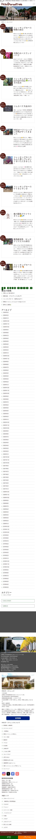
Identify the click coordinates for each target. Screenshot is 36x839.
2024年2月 (6, 381)
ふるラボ (5, 827)
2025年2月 (6, 350)
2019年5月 (6, 546)
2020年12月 (6, 491)
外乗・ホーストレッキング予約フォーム (12, 765)
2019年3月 (6, 552)
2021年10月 (6, 463)
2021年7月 (6, 471)
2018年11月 (6, 564)
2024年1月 (6, 384)
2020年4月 (6, 515)
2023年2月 (6, 416)
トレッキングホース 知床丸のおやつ (12, 299)
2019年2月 (6, 555)
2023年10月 (6, 393)
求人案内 (5, 745)
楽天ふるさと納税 (7, 824)
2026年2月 (6, 315)
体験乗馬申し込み (9, 837)
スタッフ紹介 (6, 737)
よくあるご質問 (6, 751)
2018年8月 (6, 572)
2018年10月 (6, 567)
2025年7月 (6, 335)
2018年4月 (6, 584)
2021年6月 (6, 474)
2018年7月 (6, 575)
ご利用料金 (5, 731)
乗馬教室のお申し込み (8, 760)
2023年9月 (6, 396)
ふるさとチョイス (7, 821)
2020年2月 (6, 520)
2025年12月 (6, 321)
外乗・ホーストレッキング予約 (27, 837)
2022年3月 (6, 448)
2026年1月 (6, 318)
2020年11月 (6, 494)
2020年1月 (6, 523)
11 (21, 288)
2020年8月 (6, 503)
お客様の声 (5, 748)
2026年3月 (6, 312)
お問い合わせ (6, 757)
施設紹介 (5, 739)
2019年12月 (6, 526)
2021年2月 (6, 486)
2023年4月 (6, 410)
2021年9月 (6, 465)
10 (18, 288)
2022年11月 (6, 425)
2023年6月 (6, 405)
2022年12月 (6, 422)
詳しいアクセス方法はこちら (7, 670)
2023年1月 (6, 419)
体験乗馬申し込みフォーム (9, 763)
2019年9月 (6, 535)
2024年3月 (6, 379)
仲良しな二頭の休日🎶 (9, 293)
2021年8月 (6, 468)
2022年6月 (6, 439)
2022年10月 (6, 428)
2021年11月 (6, 460)
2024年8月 (6, 364)
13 (27, 288)
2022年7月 (6, 436)
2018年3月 (6, 587)
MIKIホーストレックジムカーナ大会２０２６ (14, 301)
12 (24, 288)
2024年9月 (6, 361)
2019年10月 (6, 532)
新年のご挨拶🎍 (7, 304)
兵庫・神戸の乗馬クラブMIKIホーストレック (22, 832)
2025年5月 (6, 341)
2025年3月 (6, 347)
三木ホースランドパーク (8, 798)
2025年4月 (6, 344)
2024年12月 (6, 355)
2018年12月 (6, 561)
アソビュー (5, 807)
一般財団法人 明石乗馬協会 (9, 801)
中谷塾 (4, 815)
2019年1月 (6, 558)
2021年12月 (6, 457)
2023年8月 (6, 399)
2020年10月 (6, 497)
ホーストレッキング (7, 728)
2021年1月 (6, 489)
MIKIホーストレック (8, 691)
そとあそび (5, 804)
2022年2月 (6, 451)
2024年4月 (6, 376)
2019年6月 (6, 544)
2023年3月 (6, 413)
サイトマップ (6, 768)
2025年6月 (6, 338)
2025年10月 (6, 327)
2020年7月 (6, 506)
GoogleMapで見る (5, 661)
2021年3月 (6, 483)
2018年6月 (6, 578)
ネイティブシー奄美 (7, 810)
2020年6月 (6, 509)
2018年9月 (6, 570)
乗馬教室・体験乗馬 (7, 725)
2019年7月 (6, 541)
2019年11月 (6, 529)
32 (31, 288)
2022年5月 (6, 442)
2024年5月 (6, 373)
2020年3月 (6, 517)
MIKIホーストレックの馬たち (9, 734)
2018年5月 (6, 581)
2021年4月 (6, 480)
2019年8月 (6, 538)
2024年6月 (6, 370)
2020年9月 (6, 500)
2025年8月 (6, 332)
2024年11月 (6, 358)
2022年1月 (6, 454)
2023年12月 (6, 387)
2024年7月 (6, 367)
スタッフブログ (7, 595)
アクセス (5, 742)
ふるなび (5, 818)
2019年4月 (6, 549)
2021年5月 (6, 477)
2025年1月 (6, 353)
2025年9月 (6, 329)
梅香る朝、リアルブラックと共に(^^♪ (12, 296)
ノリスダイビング (7, 812)
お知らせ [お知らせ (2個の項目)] (5, 606)
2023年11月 (6, 390)
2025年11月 (6, 324)
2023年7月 (6, 402)
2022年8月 (6, 434)
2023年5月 (6, 408)
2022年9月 (6, 431)
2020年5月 (6, 512)
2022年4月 (6, 445)
